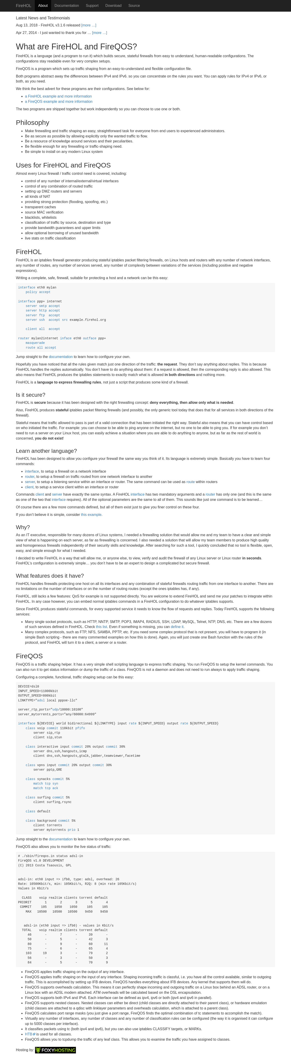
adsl (41, 700)
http (43, 310)
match (38, 783)
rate (133, 723)
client (31, 329)
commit (52, 728)
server (31, 306)
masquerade (35, 343)
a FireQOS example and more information (59, 101)
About (43, 6)
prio (71, 830)
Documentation (67, 6)
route (30, 348)
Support (92, 6)
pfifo (80, 728)
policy (31, 292)
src (65, 320)
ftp (42, 315)
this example (91, 515)
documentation (61, 357)
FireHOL (23, 5)
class (30, 728)
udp (55, 709)
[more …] (88, 25)
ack (55, 788)
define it (177, 627)
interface (26, 287)
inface (65, 338)
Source (134, 6)
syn (55, 783)
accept (44, 292)
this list (101, 627)
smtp (43, 306)
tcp (47, 783)
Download (113, 6)
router (24, 338)
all (42, 329)
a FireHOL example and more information (58, 96)
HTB (28, 1034)
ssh (42, 320)
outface (89, 338)
